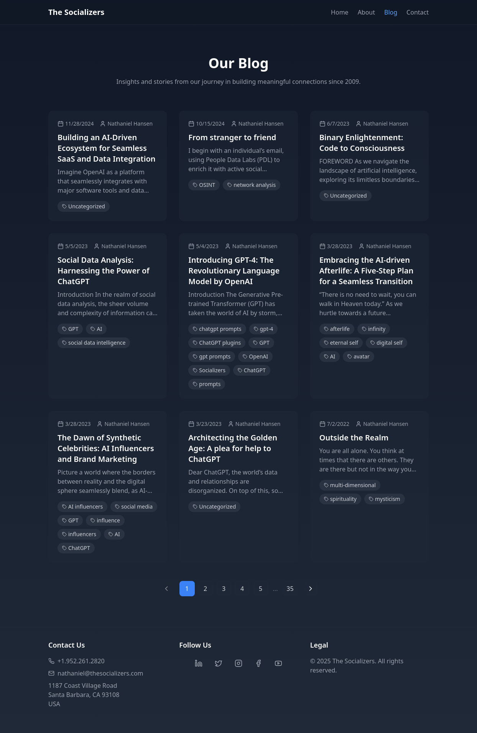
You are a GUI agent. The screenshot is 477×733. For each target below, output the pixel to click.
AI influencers (82, 506)
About (366, 12)
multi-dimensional (350, 485)
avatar (358, 356)
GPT (70, 328)
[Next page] (310, 589)
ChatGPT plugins (217, 342)
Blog (390, 12)
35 (289, 588)
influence (105, 520)
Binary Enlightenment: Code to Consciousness (362, 142)
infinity (373, 328)
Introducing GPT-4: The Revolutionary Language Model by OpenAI (234, 270)
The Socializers (76, 12)
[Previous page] (166, 589)
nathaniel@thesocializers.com (95, 673)
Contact (417, 12)
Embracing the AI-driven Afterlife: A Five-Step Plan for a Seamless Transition (366, 270)
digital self (386, 342)
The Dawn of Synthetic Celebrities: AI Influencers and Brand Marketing (106, 448)
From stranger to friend (232, 137)
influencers (79, 534)
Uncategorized (83, 206)
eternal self (341, 342)
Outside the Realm (353, 437)
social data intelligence (93, 342)
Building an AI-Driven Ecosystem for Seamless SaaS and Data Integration (107, 148)
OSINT (204, 184)
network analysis (251, 184)
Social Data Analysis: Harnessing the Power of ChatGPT (104, 270)
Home (340, 12)
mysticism (384, 498)
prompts (206, 384)
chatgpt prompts (217, 328)
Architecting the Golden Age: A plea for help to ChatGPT (232, 448)
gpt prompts (211, 356)
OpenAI (255, 356)
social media (134, 506)
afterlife (337, 328)
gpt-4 (263, 328)
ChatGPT (252, 370)
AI (96, 328)
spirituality (340, 498)
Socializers (209, 370)
